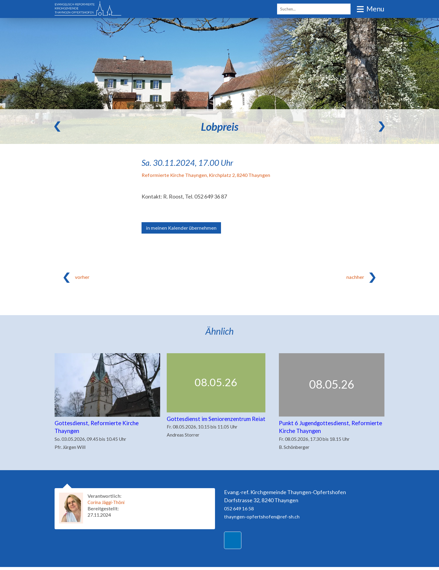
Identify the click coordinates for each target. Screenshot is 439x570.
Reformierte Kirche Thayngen (211, 175)
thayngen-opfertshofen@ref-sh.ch (265, 519)
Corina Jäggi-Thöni (108, 505)
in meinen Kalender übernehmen (184, 228)
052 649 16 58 (240, 511)
